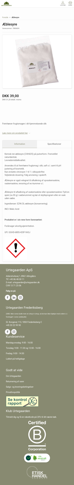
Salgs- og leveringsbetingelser (19, 387)
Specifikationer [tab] (54, 144)
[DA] (6, 3)
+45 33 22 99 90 (13, 325)
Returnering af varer (15, 381)
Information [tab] (19, 144)
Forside (5, 17)
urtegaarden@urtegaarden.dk (26, 282)
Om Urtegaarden (13, 376)
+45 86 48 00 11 (16, 279)
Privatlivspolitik (13, 392)
